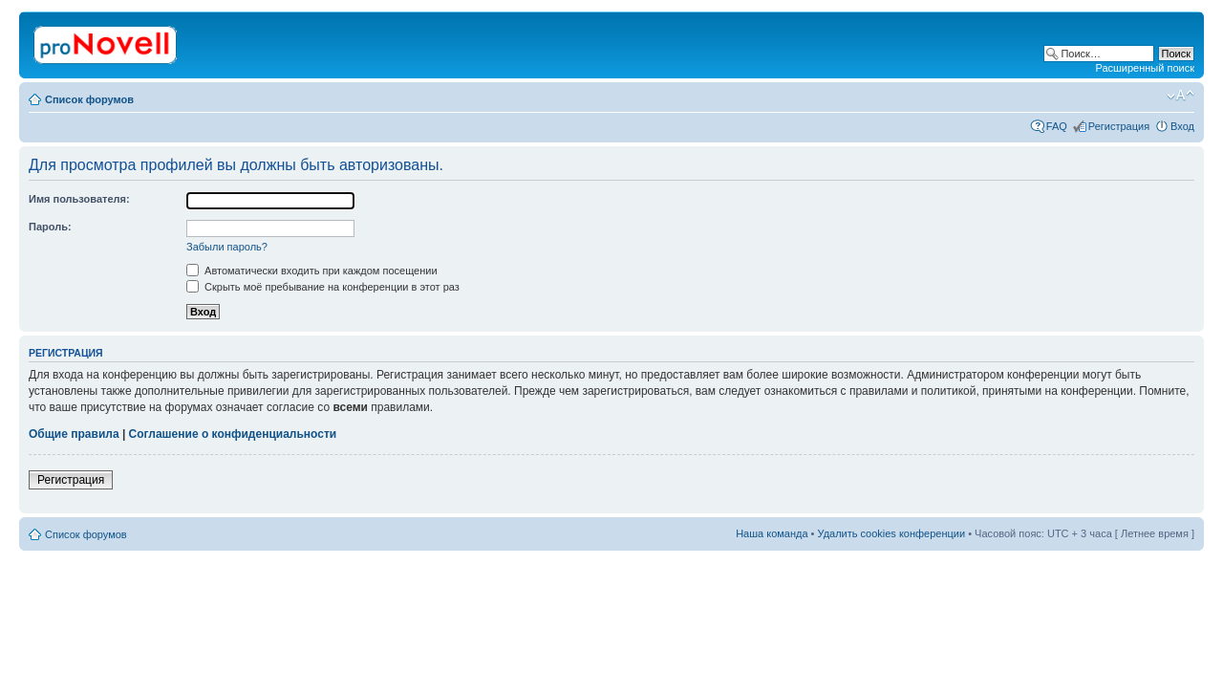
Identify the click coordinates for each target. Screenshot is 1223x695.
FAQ (1056, 126)
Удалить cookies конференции (892, 533)
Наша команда (771, 533)
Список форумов (89, 99)
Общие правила (74, 434)
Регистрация (1118, 126)
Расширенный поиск (1144, 68)
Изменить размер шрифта (1180, 95)
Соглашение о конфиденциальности (233, 434)
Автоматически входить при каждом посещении (312, 270)
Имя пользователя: (79, 199)
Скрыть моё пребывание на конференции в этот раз (323, 287)
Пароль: (50, 226)
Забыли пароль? (227, 246)
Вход (1182, 126)
